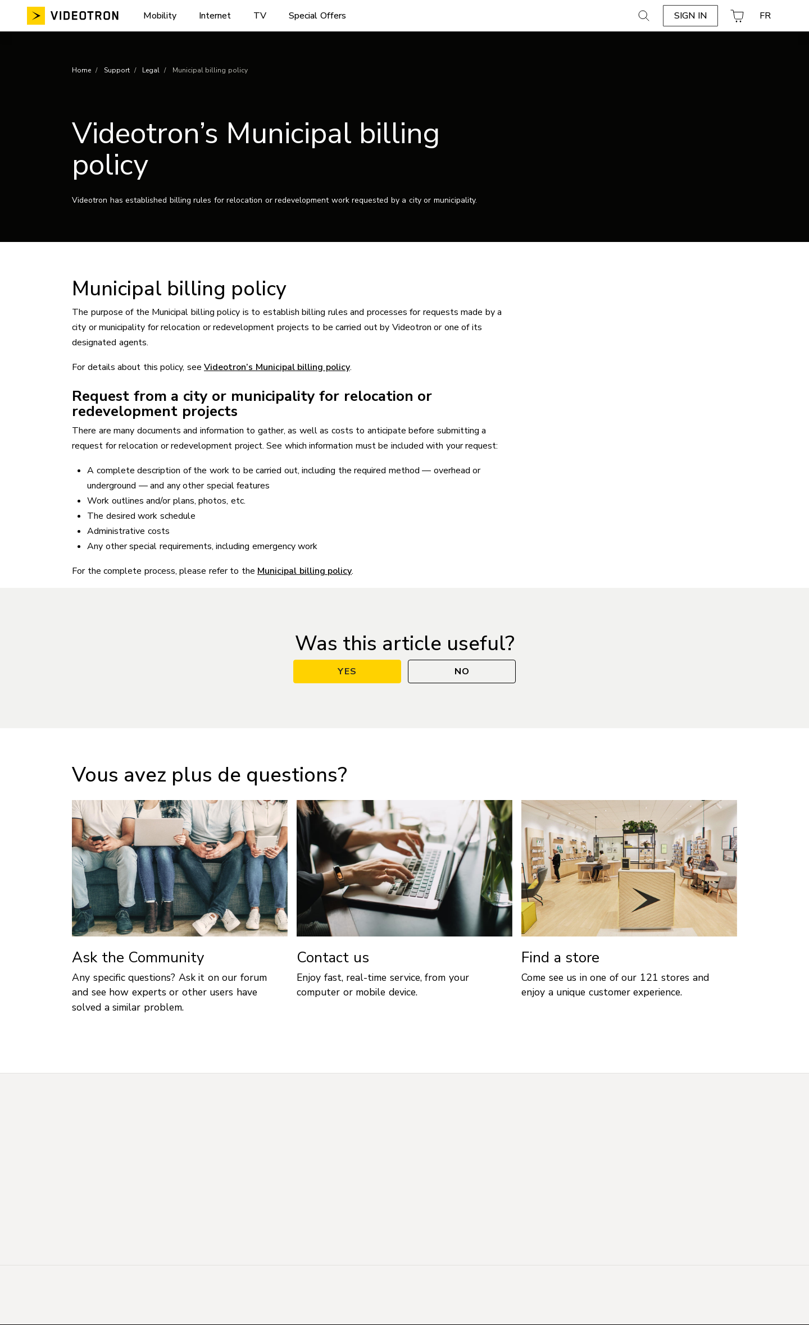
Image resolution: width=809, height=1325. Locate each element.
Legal (151, 70)
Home (81, 70)
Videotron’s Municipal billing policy (277, 367)
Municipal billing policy (304, 571)
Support (117, 70)
